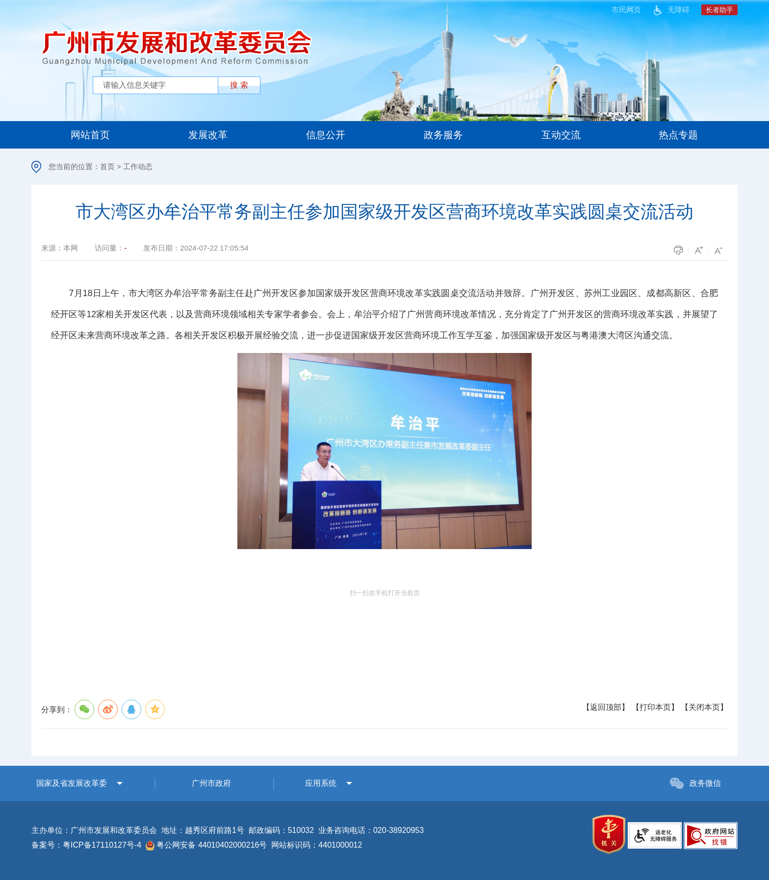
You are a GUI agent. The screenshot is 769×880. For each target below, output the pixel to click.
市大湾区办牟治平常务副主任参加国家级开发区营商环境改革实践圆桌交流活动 (384, 211)
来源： (59, 248)
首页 (107, 166)
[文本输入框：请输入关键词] (157, 85)
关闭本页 (704, 707)
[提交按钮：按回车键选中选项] (239, 85)
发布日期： (195, 248)
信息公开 (325, 134)
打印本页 (655, 707)
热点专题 (678, 134)
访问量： (111, 248)
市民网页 (626, 9)
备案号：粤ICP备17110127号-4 (86, 845)
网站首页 (90, 134)
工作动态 (138, 166)
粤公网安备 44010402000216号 (206, 846)
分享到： (104, 709)
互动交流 (561, 134)
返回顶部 (605, 707)
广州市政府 (211, 783)
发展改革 (208, 134)
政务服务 (443, 134)
